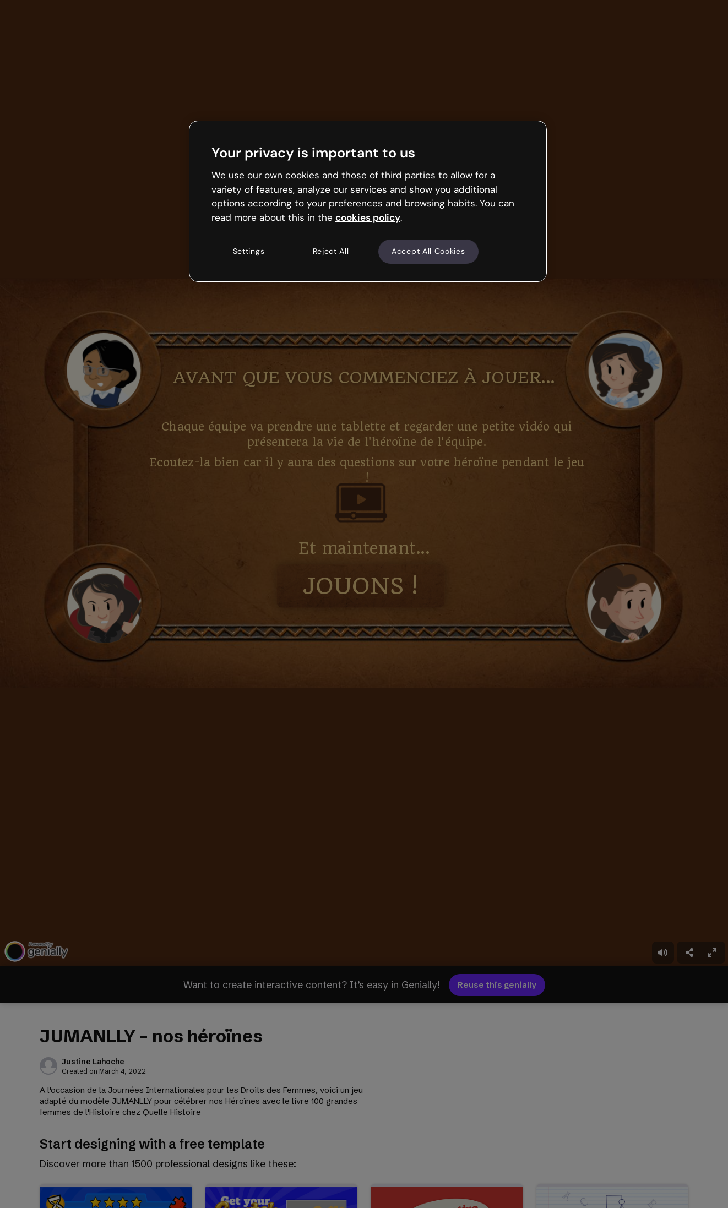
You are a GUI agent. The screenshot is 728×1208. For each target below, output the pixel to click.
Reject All (331, 251)
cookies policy (367, 217)
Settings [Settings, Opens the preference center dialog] (249, 251)
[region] (368, 201)
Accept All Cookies (428, 251)
